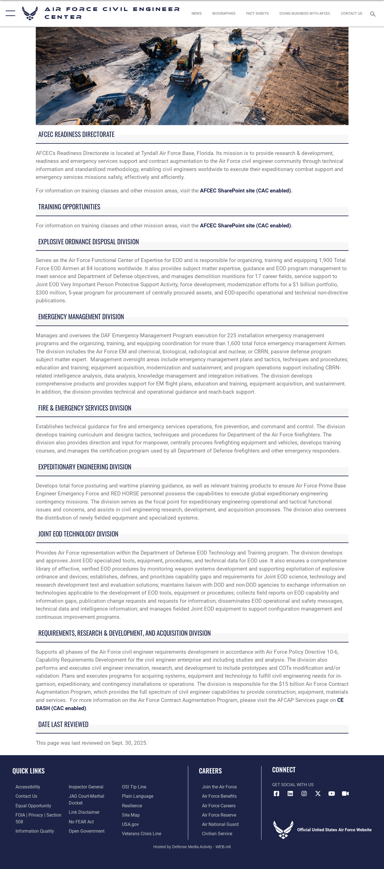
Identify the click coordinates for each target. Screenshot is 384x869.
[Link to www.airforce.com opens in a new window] (215, 786)
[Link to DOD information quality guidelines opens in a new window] (30, 829)
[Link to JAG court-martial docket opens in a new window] (92, 796)
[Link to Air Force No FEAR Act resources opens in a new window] (80, 814)
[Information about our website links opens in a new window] (82, 805)
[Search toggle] (374, 13)
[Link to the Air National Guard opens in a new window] (216, 823)
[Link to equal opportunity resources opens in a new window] (29, 805)
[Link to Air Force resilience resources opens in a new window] (133, 796)
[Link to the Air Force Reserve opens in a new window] (215, 814)
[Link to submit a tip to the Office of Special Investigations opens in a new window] (79, 832)
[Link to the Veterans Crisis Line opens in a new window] (142, 823)
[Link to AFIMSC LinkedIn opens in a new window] (290, 794)
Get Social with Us (293, 784)
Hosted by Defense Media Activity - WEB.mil (192, 845)
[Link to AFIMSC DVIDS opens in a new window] (345, 794)
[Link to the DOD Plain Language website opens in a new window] (137, 786)
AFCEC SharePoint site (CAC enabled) (245, 190)
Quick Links (28, 770)
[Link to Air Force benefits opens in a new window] (215, 796)
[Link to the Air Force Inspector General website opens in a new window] (84, 786)
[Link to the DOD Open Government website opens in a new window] (84, 823)
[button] (9, 13)
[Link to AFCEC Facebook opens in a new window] (276, 794)
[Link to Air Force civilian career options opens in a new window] (213, 832)
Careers (210, 770)
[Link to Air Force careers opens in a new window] (215, 805)
